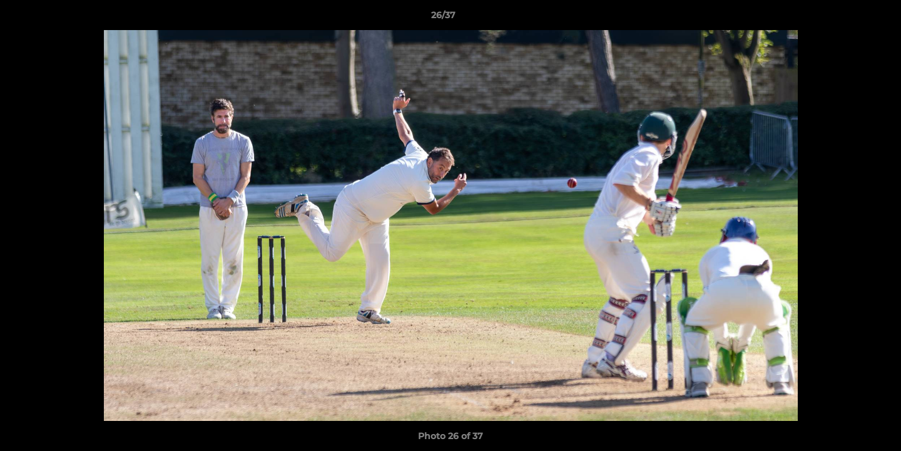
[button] (848, 18)
